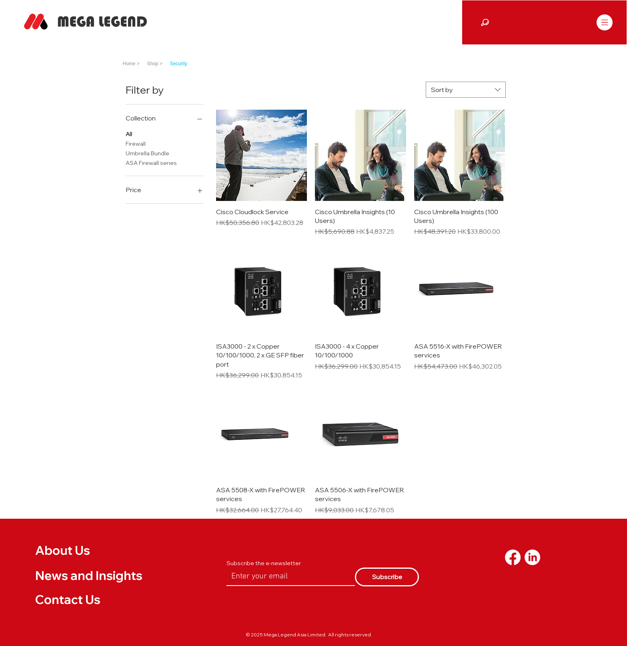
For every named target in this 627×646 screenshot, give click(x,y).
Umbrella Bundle (147, 153)
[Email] (288, 576)
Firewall (136, 143)
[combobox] (466, 90)
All (129, 134)
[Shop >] (158, 64)
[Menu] (604, 22)
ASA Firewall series (151, 162)
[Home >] (133, 64)
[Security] (187, 64)
